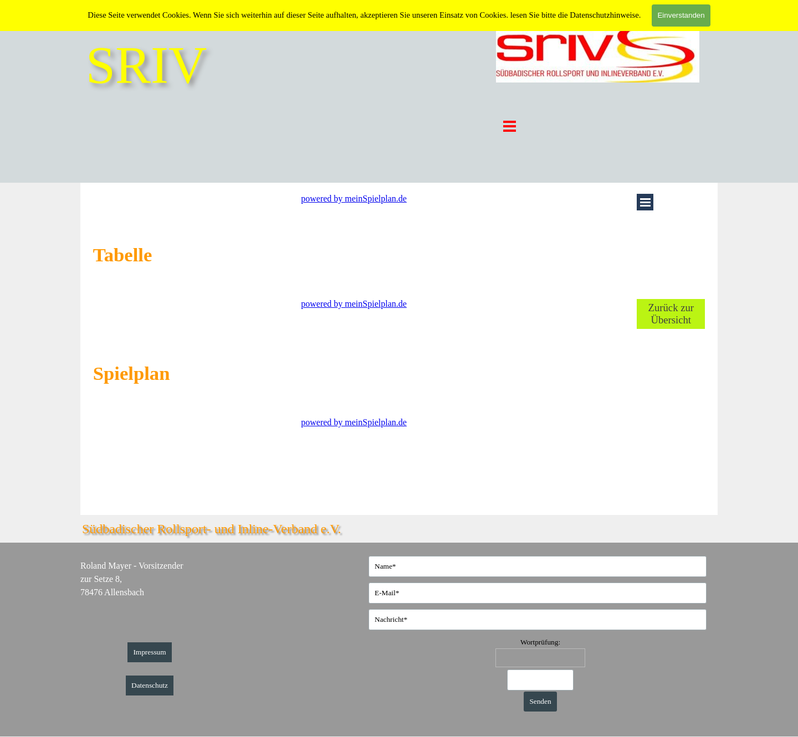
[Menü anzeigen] (509, 126)
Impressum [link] (149, 652)
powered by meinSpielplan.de (354, 198)
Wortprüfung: (540, 642)
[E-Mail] (538, 593)
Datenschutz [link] (149, 685)
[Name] (538, 566)
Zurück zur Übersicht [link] (671, 314)
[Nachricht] (538, 619)
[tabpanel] (173, 254)
